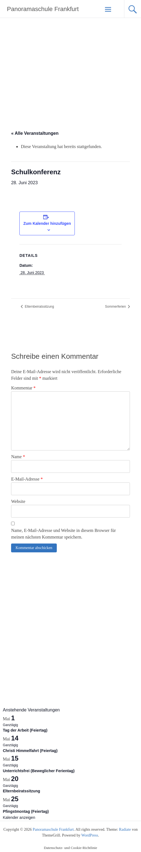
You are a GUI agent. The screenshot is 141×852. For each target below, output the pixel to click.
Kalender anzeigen (19, 817)
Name (18, 456)
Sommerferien (116, 306)
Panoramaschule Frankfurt (43, 9)
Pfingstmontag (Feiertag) (26, 811)
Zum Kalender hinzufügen (47, 223)
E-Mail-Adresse (27, 479)
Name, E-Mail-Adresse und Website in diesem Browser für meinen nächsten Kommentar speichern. (63, 533)
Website (18, 501)
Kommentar (23, 388)
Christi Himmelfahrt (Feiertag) (30, 750)
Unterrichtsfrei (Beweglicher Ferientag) (39, 771)
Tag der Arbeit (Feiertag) (25, 730)
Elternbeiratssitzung (39, 306)
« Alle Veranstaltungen (34, 133)
